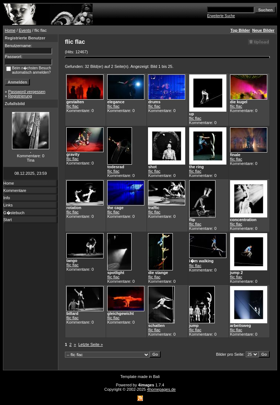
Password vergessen (26, 91)
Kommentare (14, 190)
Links (8, 205)
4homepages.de (161, 389)
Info (6, 198)
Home (10, 30)
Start (7, 219)
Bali (156, 376)
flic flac (72, 106)
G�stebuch (13, 213)
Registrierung (20, 96)
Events (25, 30)
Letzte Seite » (90, 344)
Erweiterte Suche (221, 16)
